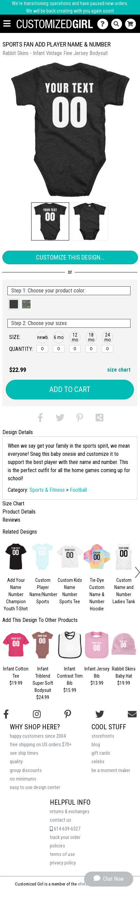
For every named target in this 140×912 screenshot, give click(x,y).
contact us (60, 820)
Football (78, 490)
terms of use (62, 854)
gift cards (101, 753)
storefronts (103, 736)
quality (16, 762)
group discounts (26, 770)
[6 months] (58, 349)
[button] (50, 221)
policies (57, 846)
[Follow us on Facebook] (6, 714)
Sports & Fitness (47, 490)
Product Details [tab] (19, 511)
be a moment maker (111, 770)
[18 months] (91, 349)
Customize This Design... (70, 257)
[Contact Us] (104, 24)
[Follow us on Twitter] (99, 714)
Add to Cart (70, 389)
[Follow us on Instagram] (37, 714)
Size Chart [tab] (13, 503)
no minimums (23, 779)
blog (96, 745)
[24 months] (107, 349)
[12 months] (74, 349)
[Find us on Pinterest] (67, 714)
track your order (65, 837)
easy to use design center (35, 787)
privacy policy (63, 863)
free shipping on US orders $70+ (41, 745)
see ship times (24, 753)
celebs (98, 762)
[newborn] (42, 349)
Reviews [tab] (11, 520)
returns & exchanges (69, 812)
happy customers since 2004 (38, 736)
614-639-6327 (65, 829)
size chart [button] (119, 369)
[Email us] (132, 714)
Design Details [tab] (17, 432)
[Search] (118, 24)
